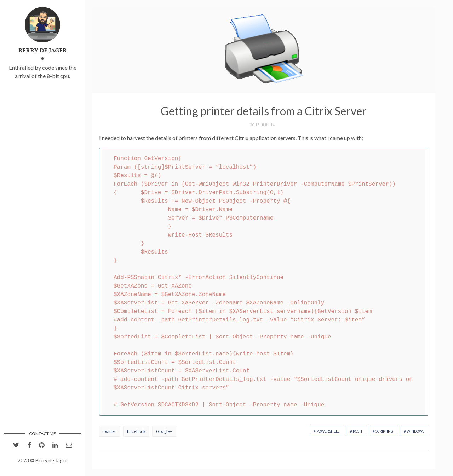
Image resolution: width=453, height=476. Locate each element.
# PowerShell (326, 431)
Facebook (136, 431)
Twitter (109, 431)
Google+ (164, 431)
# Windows (414, 431)
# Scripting (383, 431)
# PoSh (356, 431)
